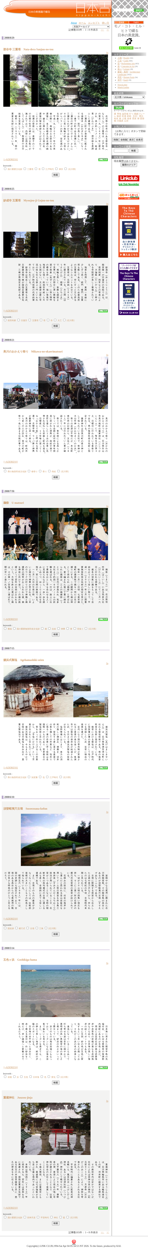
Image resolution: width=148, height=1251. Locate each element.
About (74, 23)
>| (108, 30)
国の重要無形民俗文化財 (28, 629)
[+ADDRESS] (11, 159)
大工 (60, 320)
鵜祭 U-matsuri (15, 502)
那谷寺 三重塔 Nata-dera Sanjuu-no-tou (29, 49)
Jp (107, 53)
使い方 (105, 23)
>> (102, 30)
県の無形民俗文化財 (17, 471)
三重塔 (30, 169)
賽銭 (10, 629)
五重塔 (35, 320)
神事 (63, 629)
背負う (80, 629)
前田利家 (12, 320)
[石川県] (72, 169)
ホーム (82, 23)
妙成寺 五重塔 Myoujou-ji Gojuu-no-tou (30, 200)
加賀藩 (34, 777)
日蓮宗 (24, 320)
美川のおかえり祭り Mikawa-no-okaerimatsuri (34, 351)
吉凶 (54, 629)
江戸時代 (49, 169)
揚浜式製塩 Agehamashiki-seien (25, 659)
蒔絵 (54, 471)
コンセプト (94, 23)
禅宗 (61, 169)
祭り (45, 471)
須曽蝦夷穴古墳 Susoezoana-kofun (26, 808)
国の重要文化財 (15, 169)
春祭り (34, 471)
